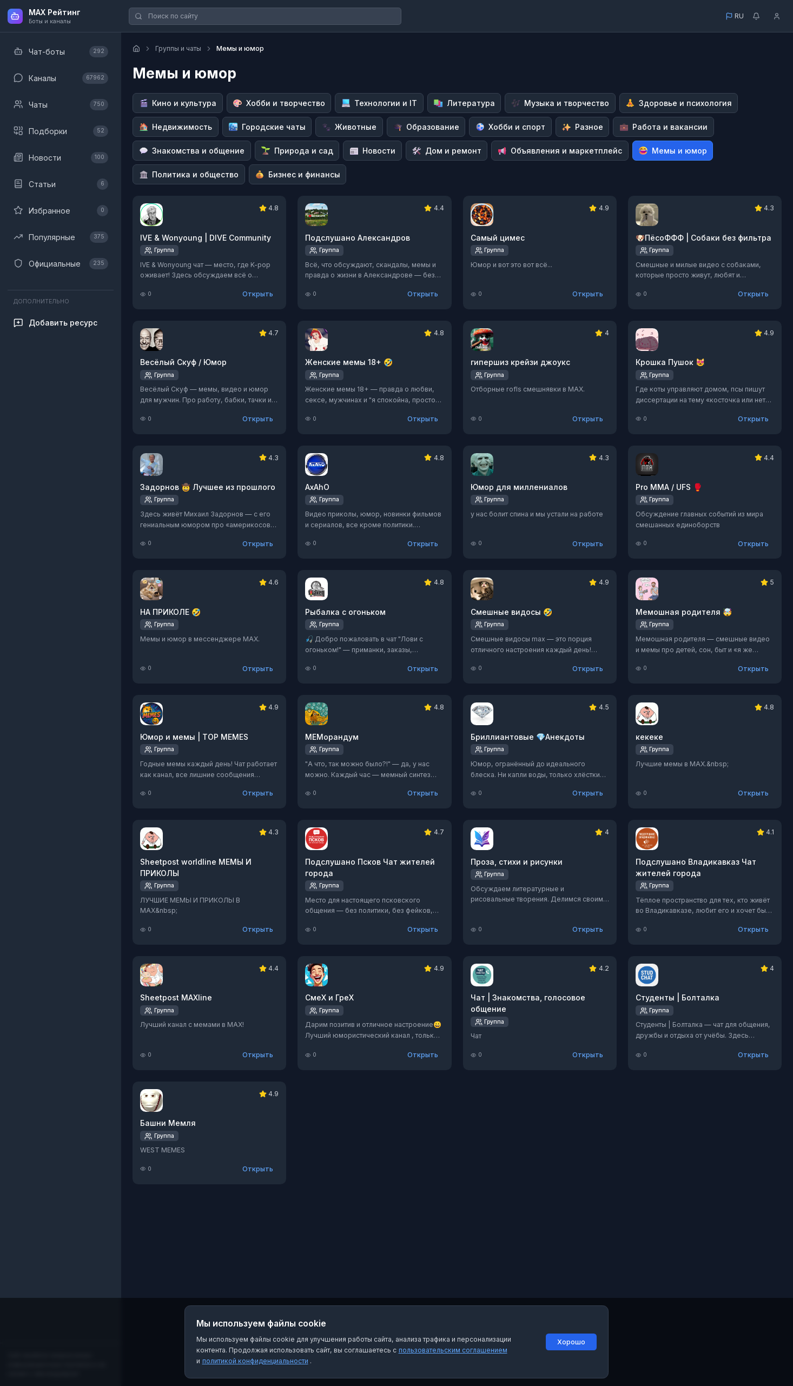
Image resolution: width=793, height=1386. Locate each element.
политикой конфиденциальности (255, 1361)
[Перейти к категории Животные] (349, 127)
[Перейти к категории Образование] (426, 127)
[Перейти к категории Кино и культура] (178, 103)
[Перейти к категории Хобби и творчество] (279, 103)
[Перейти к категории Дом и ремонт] (447, 151)
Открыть (257, 294)
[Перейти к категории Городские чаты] (267, 127)
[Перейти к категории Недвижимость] (176, 127)
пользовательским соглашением (453, 1350)
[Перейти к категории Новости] (372, 151)
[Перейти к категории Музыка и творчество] (560, 103)
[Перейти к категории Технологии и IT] (379, 103)
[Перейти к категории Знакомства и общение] (192, 151)
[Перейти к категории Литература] (464, 103)
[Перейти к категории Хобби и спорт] (510, 127)
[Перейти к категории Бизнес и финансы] (298, 174)
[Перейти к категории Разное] (583, 127)
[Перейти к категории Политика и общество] (189, 174)
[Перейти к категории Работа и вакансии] (663, 127)
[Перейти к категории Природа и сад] (297, 151)
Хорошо (571, 1342)
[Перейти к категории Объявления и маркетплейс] (560, 151)
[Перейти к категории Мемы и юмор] (672, 151)
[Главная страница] (136, 48)
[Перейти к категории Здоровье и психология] (678, 103)
